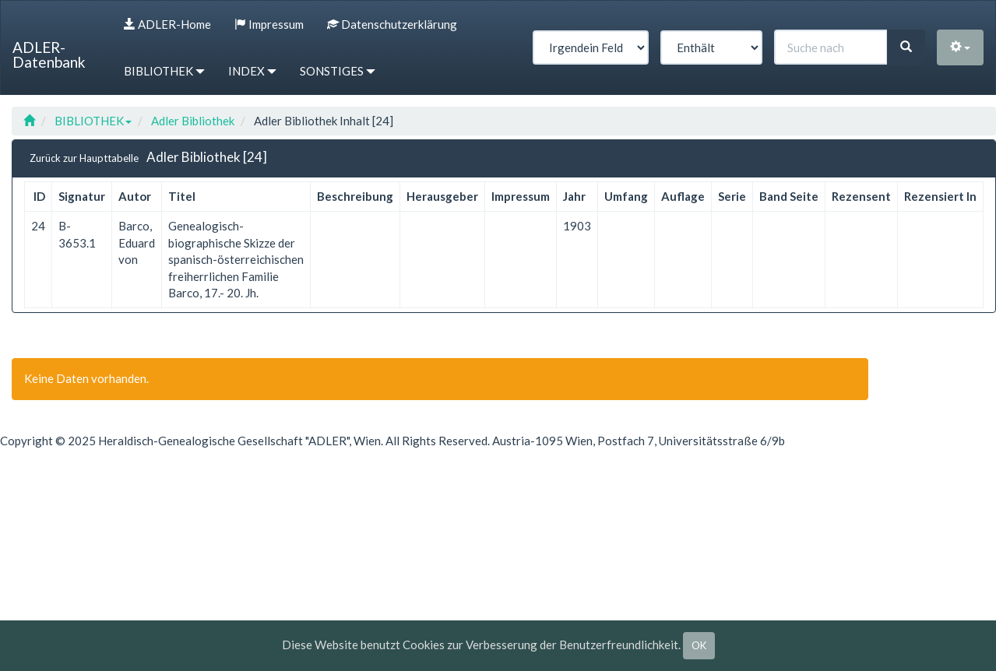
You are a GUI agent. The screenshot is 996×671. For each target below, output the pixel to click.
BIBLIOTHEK (93, 121)
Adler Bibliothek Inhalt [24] (323, 121)
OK (699, 645)
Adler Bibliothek (192, 121)
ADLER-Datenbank (49, 54)
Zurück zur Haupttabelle (84, 158)
